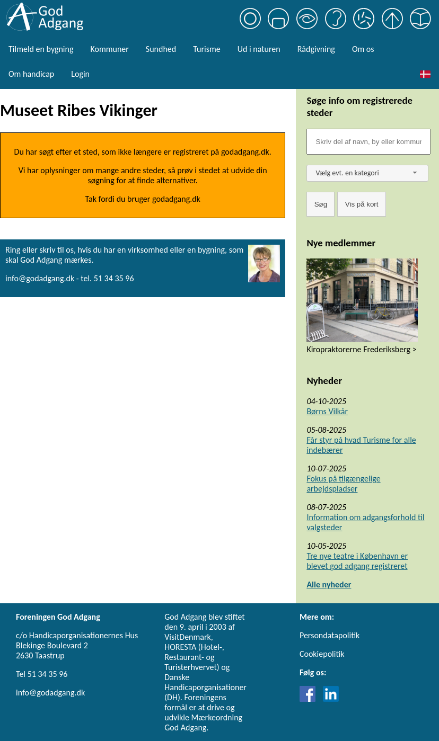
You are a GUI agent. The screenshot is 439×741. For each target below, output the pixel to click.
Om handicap (31, 74)
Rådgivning (316, 49)
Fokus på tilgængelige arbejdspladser (343, 484)
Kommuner (109, 49)
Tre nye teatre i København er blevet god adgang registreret (357, 561)
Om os (363, 49)
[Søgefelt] (368, 142)
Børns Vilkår (327, 411)
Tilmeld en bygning (40, 49)
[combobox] (367, 173)
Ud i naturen (259, 49)
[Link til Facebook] (310, 699)
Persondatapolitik (329, 635)
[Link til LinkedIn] (331, 699)
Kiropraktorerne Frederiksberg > (361, 349)
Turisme (206, 49)
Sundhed (161, 49)
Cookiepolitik (322, 654)
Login (80, 74)
